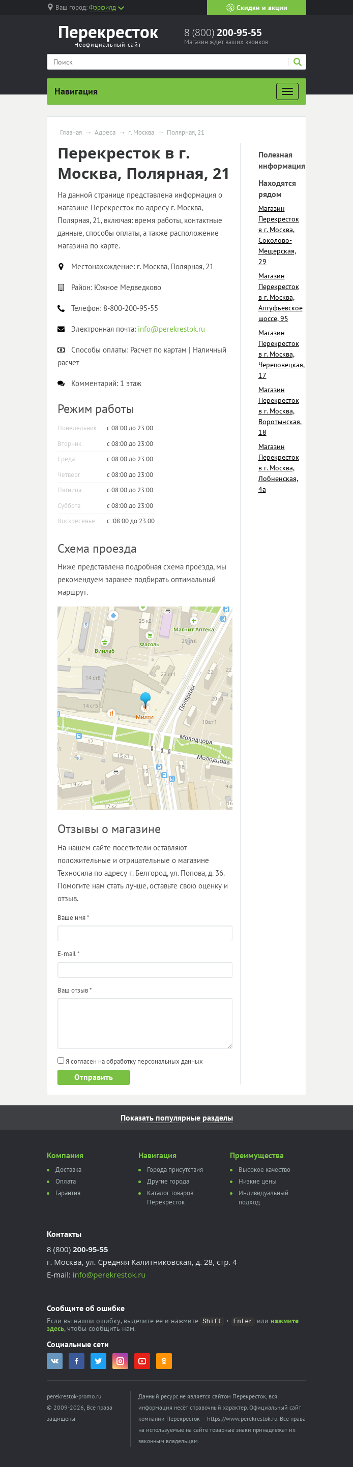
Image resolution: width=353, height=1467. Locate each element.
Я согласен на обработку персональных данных (130, 1061)
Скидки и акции (256, 7)
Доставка (68, 1169)
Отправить (93, 1077)
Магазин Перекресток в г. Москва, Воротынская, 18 (280, 411)
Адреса (105, 133)
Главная (71, 133)
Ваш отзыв (74, 990)
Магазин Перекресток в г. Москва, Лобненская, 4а (278, 468)
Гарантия (67, 1193)
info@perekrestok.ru (109, 1274)
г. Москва (141, 133)
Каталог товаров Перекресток (170, 1197)
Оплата (65, 1181)
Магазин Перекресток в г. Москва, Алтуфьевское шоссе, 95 (280, 297)
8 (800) (223, 32)
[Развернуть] (287, 91)
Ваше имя (73, 917)
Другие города (168, 1181)
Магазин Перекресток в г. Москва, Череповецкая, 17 (281, 354)
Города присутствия (175, 1169)
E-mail (68, 953)
